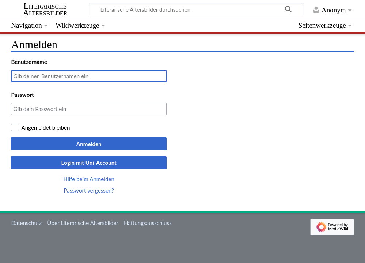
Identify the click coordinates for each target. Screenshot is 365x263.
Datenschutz (26, 223)
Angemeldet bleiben (45, 127)
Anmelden (89, 144)
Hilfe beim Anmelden (88, 179)
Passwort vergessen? (89, 190)
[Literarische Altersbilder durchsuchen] (196, 9)
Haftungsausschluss (148, 223)
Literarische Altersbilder (45, 9)
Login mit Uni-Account (88, 162)
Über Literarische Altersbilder (82, 223)
